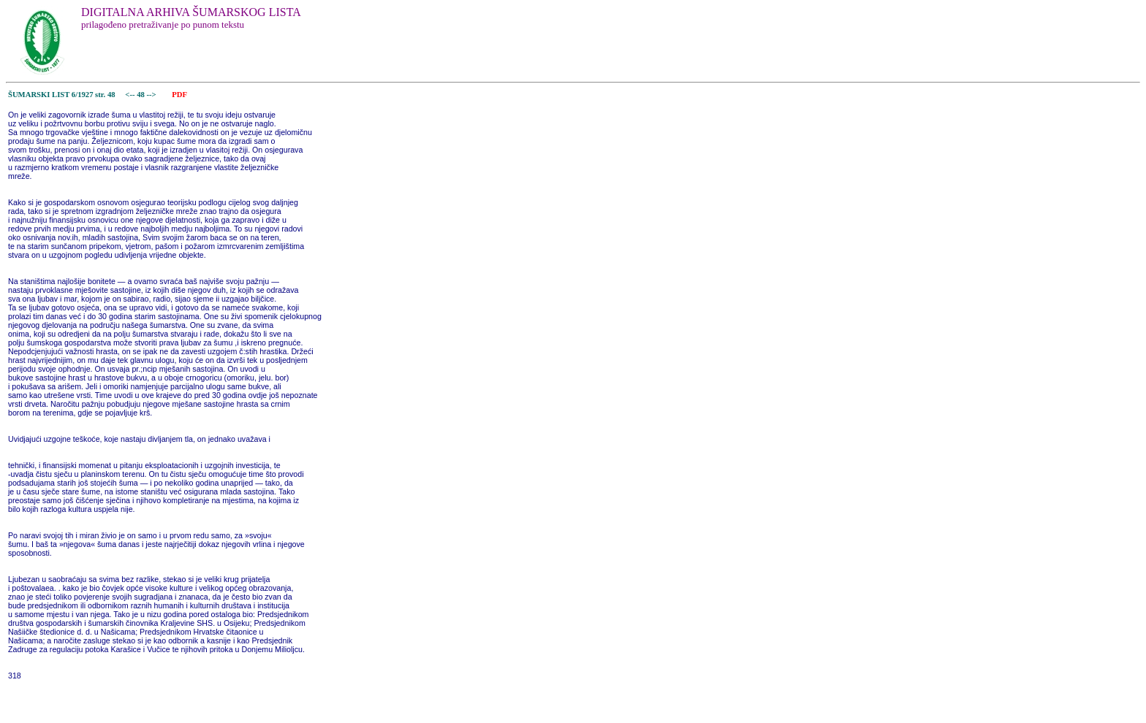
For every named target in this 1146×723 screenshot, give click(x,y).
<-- (130, 95)
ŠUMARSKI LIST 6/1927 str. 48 (61, 95)
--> (153, 95)
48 (141, 95)
